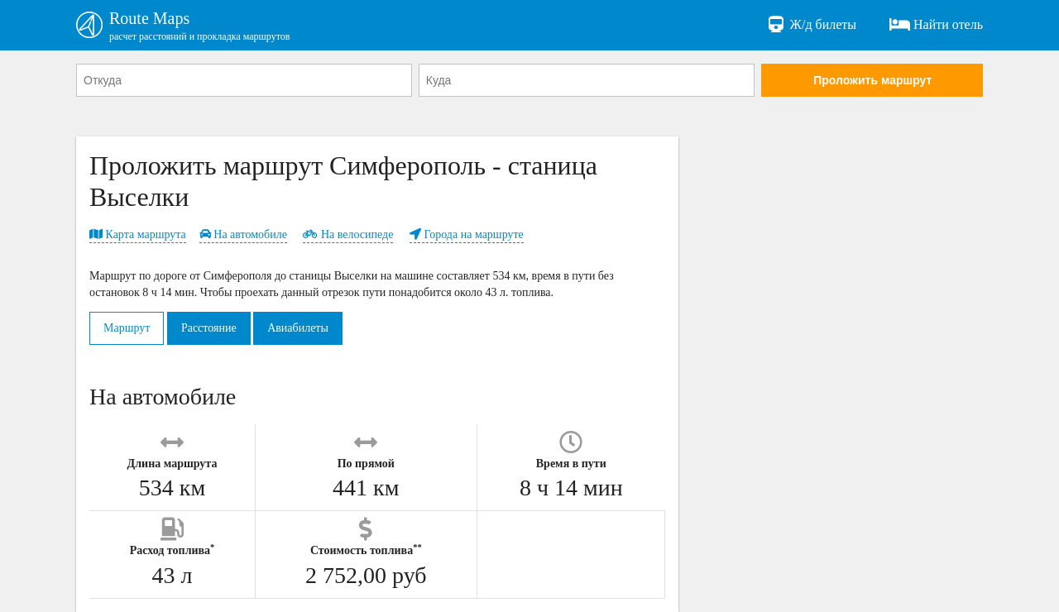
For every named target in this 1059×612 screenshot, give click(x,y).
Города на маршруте (467, 234)
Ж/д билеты (811, 25)
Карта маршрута (137, 234)
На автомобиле (243, 234)
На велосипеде (348, 234)
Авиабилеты (297, 328)
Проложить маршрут (872, 80)
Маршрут (126, 328)
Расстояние (209, 328)
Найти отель (936, 25)
